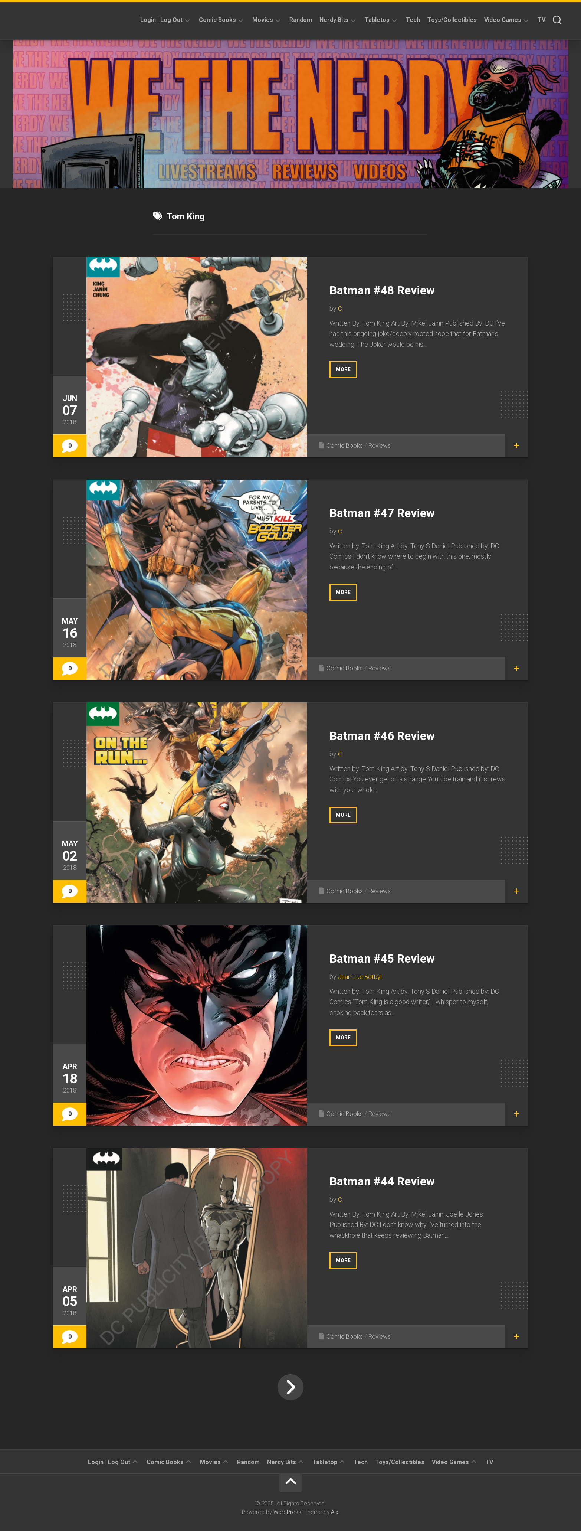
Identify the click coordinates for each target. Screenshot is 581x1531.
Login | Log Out (161, 19)
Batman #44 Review (398, 1180)
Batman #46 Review (398, 734)
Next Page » (290, 1387)
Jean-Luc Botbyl (361, 976)
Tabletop (377, 19)
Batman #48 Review (398, 289)
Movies (262, 19)
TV (541, 19)
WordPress (287, 1512)
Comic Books (217, 19)
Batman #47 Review (398, 512)
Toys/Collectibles (452, 19)
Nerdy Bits (333, 19)
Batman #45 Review (398, 957)
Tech (413, 19)
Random (300, 19)
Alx (334, 1512)
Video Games (502, 19)
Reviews (382, 445)
